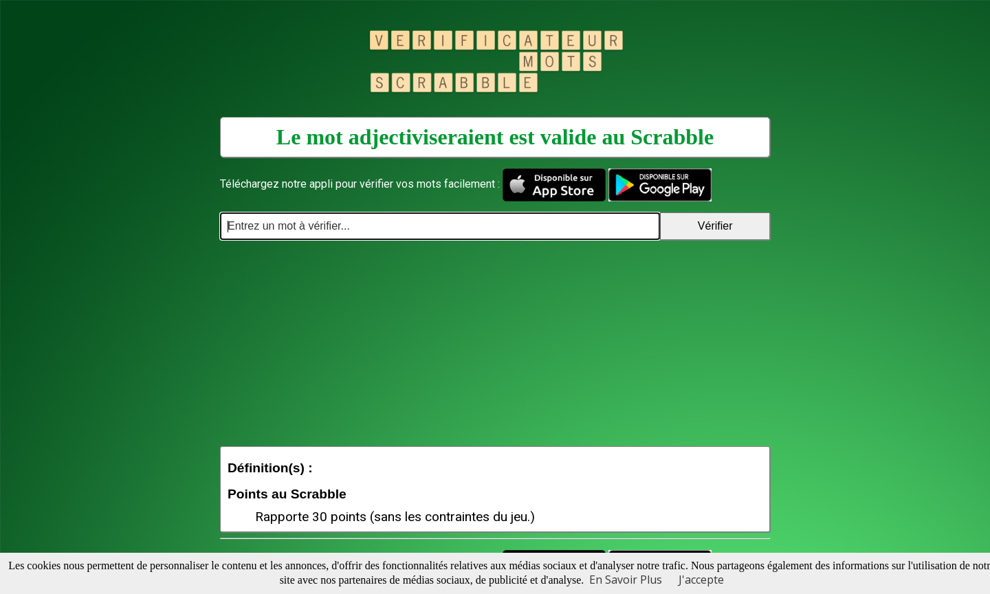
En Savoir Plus (625, 579)
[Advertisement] (495, 343)
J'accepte (701, 579)
